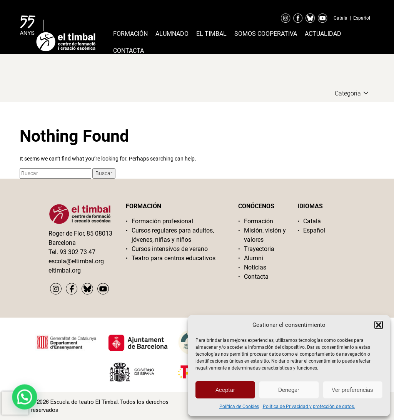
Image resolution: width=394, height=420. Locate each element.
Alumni (253, 258)
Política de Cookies (239, 406)
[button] (378, 325)
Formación (130, 33)
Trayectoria (259, 249)
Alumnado (172, 33)
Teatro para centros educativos (173, 258)
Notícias (255, 267)
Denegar (288, 390)
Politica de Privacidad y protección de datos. (309, 406)
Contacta (128, 50)
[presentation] (15, 403)
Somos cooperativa (265, 33)
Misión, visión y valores (265, 235)
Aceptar (225, 390)
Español (361, 18)
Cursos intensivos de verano (170, 249)
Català (340, 18)
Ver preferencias (352, 390)
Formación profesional (162, 221)
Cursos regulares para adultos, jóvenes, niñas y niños (173, 235)
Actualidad (323, 33)
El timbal (211, 33)
